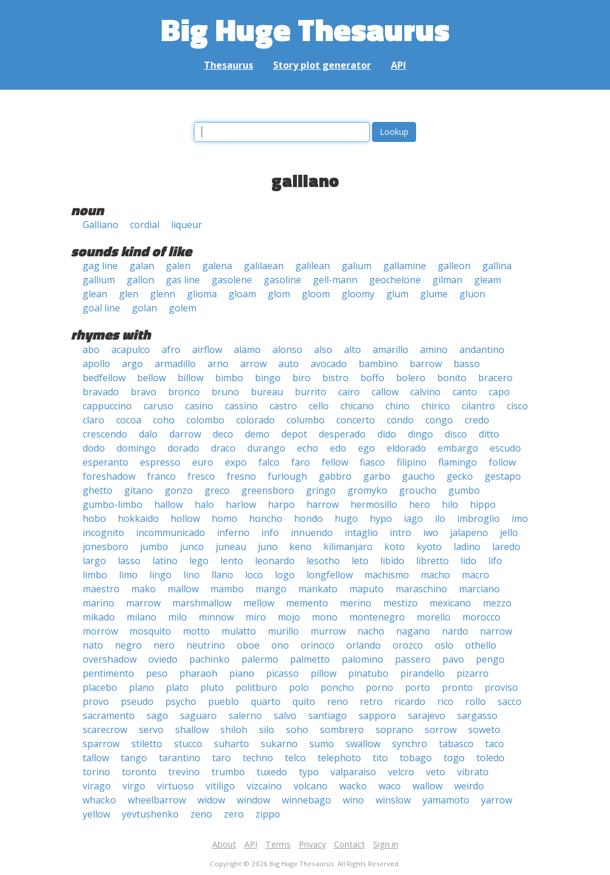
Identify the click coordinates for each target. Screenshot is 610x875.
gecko (460, 476)
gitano (138, 490)
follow (502, 462)
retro (371, 701)
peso (157, 673)
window (253, 799)
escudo (505, 448)
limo (128, 574)
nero (164, 645)
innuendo (312, 532)
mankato (318, 588)
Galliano (100, 224)
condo (400, 419)
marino (98, 602)
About (224, 844)
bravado (101, 391)
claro (93, 419)
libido (392, 560)
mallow (183, 588)
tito (380, 757)
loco (254, 574)
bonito (451, 377)
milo (177, 617)
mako (143, 588)
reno (337, 701)
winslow (393, 799)
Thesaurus (228, 65)
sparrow (101, 743)
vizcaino (264, 785)
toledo (490, 757)
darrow (185, 434)
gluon (472, 293)
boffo (372, 377)
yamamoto (445, 799)
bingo (268, 377)
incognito (103, 532)
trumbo (228, 771)
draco (223, 448)
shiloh (233, 729)
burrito (310, 391)
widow (211, 799)
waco (390, 785)
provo (96, 701)
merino (356, 602)
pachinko (209, 659)
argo (132, 363)
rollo (475, 701)
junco (192, 546)
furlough (287, 476)
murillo (283, 631)
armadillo (175, 363)
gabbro (335, 476)
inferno (233, 532)
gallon (140, 279)
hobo (94, 518)
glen (128, 293)
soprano (394, 729)
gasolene (232, 279)
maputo (366, 588)
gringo (321, 490)
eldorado (406, 448)
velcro (401, 771)
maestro (101, 588)
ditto (489, 434)
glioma (202, 293)
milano (141, 617)
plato (177, 687)
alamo (247, 349)
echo (307, 448)
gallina (497, 265)
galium (357, 265)
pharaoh (198, 673)
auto (288, 363)
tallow (96, 757)
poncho (337, 687)
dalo (148, 434)
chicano (357, 405)
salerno (245, 715)
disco (456, 434)
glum (397, 293)
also (323, 349)
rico (445, 701)
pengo (490, 659)
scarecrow (105, 729)
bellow (151, 377)
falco (269, 462)
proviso (501, 687)
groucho (418, 490)
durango (266, 448)
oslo (444, 645)
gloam (242, 293)
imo (520, 518)
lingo (160, 574)
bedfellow (104, 377)
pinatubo (368, 673)
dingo (420, 434)
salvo (285, 715)
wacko (353, 785)
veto (435, 771)
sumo (321, 743)
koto (394, 546)
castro (283, 405)
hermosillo (373, 504)
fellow (335, 462)
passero (413, 659)
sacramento (109, 715)
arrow (253, 363)
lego (199, 560)
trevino (184, 771)
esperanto (105, 462)
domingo (136, 448)
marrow (143, 602)
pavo (453, 659)
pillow (323, 673)
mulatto (238, 631)
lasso (129, 560)
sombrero (342, 729)
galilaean (264, 265)
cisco (517, 405)
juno (268, 546)
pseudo (137, 701)
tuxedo (272, 771)
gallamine (404, 265)
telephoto (339, 757)
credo (477, 419)
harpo (281, 504)
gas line (183, 279)
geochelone (395, 279)
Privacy (312, 844)
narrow (496, 631)
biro (301, 377)
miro (256, 617)
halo (204, 504)
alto (352, 349)
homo (224, 518)
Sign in (385, 844)
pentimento (108, 673)
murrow (328, 631)
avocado (329, 363)
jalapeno (469, 532)
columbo (306, 419)
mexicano (450, 602)
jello (509, 532)
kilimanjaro (348, 546)
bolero (410, 377)
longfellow (329, 574)
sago (157, 715)
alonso (287, 349)
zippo (267, 814)
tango (134, 757)
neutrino (205, 645)
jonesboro (105, 546)
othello (480, 645)
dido (386, 434)
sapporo (377, 715)
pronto (457, 687)
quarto (266, 701)
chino (398, 405)
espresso (160, 462)
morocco (481, 617)
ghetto (98, 490)
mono (325, 617)
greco (217, 490)
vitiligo (220, 785)
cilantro (478, 405)
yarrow (496, 799)
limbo (95, 574)
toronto (139, 771)
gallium (99, 279)
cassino (241, 405)
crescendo (105, 434)
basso (467, 363)
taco (494, 743)
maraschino (421, 588)
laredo (506, 546)
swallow (363, 743)
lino (191, 574)
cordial (144, 224)
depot (294, 434)
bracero (495, 377)
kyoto (429, 546)
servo (151, 729)
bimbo (229, 377)
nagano (413, 631)
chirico (435, 405)
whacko (99, 799)
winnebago (306, 799)
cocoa (128, 419)
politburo (256, 687)
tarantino (179, 757)
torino (96, 771)
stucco (188, 743)
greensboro (267, 490)
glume (434, 293)
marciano (479, 588)
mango (271, 588)
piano (241, 673)
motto (196, 631)
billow (190, 377)
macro (475, 574)
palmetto (310, 659)
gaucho (418, 476)
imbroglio (478, 518)
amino (434, 349)
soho (297, 729)
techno (258, 757)
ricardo (409, 701)
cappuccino (107, 405)
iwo (430, 532)
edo (338, 448)
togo (454, 757)
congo (439, 419)
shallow (192, 729)
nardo (455, 631)
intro (400, 532)
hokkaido (138, 518)
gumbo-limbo (112, 504)
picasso (282, 673)
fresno (241, 476)
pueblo (223, 701)
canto (464, 391)
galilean (312, 265)
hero (419, 504)
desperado (342, 434)
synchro (409, 743)
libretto (432, 560)
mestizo (400, 602)
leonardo (275, 560)
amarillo (390, 349)
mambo (227, 588)
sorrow (440, 729)
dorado (183, 448)
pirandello (422, 673)
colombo (205, 419)
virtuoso (175, 785)
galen (178, 265)
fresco (201, 476)
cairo (349, 391)
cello (319, 405)
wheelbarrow (157, 799)
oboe (248, 645)
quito (303, 701)
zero (234, 814)
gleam (487, 279)
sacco (509, 701)
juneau (231, 546)
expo (236, 462)
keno (300, 546)
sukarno (279, 743)
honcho (265, 518)
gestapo (503, 476)
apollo (96, 363)
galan (142, 265)
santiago (327, 715)
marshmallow (201, 602)
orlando (363, 645)
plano (141, 687)
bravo (143, 391)
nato (93, 645)
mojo (289, 617)
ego (366, 448)
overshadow (110, 659)
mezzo (497, 602)
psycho (180, 701)
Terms (278, 844)
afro (171, 349)
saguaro (198, 715)
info (270, 532)
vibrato (473, 771)
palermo (259, 659)
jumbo (154, 546)
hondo (308, 518)
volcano (311, 785)
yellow (96, 814)
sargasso (477, 715)
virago (97, 785)
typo (309, 771)
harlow (241, 504)
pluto (212, 687)
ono (280, 645)
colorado (255, 419)
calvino (425, 391)
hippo (483, 504)
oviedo (163, 659)
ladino (467, 546)
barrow (426, 363)
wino (353, 799)
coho (164, 419)
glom (279, 293)
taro (221, 757)
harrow (322, 504)
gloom (316, 293)
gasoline (282, 279)
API (398, 65)
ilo (440, 518)
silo (266, 729)
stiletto (146, 743)
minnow (216, 617)
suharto (231, 743)
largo (94, 560)
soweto (484, 729)
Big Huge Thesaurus (305, 29)
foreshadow (109, 476)
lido (468, 560)
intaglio (361, 532)
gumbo (464, 490)
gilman (447, 279)
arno (218, 363)
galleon (454, 265)
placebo (100, 687)
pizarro (472, 673)
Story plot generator (322, 65)
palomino (362, 659)
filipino (412, 462)
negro (128, 645)
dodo (94, 448)
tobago (416, 757)
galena (217, 265)
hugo (346, 518)
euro (202, 462)
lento (231, 560)
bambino (378, 363)
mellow (258, 602)
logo (285, 574)
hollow (185, 518)
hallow (168, 504)
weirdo (469, 785)
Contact (349, 844)
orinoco (318, 645)
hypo (381, 518)
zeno (201, 814)
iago (413, 518)
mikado (99, 617)
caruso (158, 405)
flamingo (457, 462)
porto (417, 687)
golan (144, 307)
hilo (450, 504)
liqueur (186, 224)
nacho (370, 631)
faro (300, 462)
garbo (376, 476)
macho (435, 574)
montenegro (377, 617)
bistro (335, 377)
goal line (101, 307)
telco (295, 757)
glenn (162, 293)
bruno (225, 391)
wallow (427, 785)
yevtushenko (150, 814)
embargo (458, 448)
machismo (386, 574)
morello (434, 617)
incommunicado (170, 532)
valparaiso (353, 771)
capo (499, 391)
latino (165, 560)
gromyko (367, 490)
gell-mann (335, 279)
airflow (207, 349)
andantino (482, 349)
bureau (267, 391)
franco (161, 476)
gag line (100, 265)
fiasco (372, 462)
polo (299, 687)
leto (360, 560)
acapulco (130, 349)
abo (91, 349)
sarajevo (426, 715)
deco (223, 434)
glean (95, 293)
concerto (355, 419)
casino (199, 405)
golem (182, 307)
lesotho (323, 560)
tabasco (456, 743)
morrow (100, 631)
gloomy (358, 293)
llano (222, 574)
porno (379, 687)
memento (307, 602)
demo (257, 434)
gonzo (179, 490)
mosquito (150, 631)
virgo (133, 785)
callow (385, 391)
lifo (495, 560)
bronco (184, 391)
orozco (408, 645)
